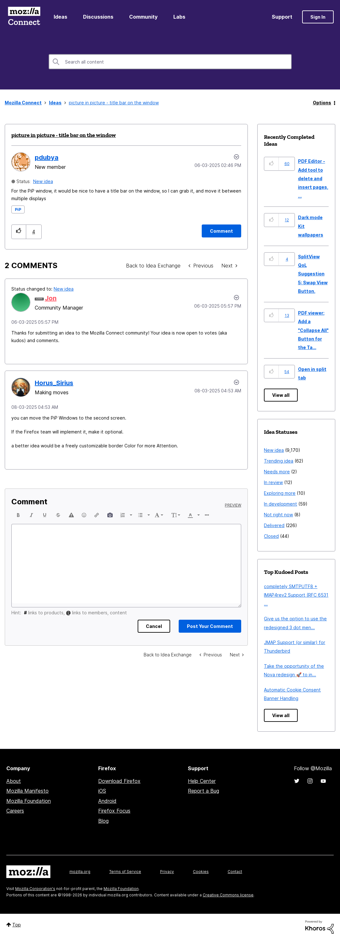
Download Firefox (119, 781)
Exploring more (279, 493)
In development (280, 504)
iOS (102, 791)
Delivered (274, 525)
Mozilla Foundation (28, 801)
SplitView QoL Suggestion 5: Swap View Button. (313, 274)
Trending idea (278, 461)
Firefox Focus (114, 811)
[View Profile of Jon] (51, 298)
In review (273, 482)
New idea (43, 181)
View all (280, 395)
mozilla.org (79, 871)
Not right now (278, 514)
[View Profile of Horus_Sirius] (54, 383)
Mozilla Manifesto (27, 791)
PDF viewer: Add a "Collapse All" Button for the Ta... (313, 330)
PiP (18, 209)
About (13, 781)
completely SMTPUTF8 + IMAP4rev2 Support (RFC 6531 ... (296, 595)
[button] (18, 231)
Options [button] (322, 102)
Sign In (317, 17)
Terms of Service (125, 871)
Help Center (202, 781)
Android (107, 801)
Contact (235, 871)
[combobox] (170, 61)
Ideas (60, 17)
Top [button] (16, 924)
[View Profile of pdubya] (46, 157)
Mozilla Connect (24, 17)
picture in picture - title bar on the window (63, 135)
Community (143, 17)
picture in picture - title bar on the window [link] (114, 102)
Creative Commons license (228, 895)
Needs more (277, 471)
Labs (179, 17)
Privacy (167, 871)
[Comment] (221, 230)
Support (282, 17)
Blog (103, 821)
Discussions (98, 17)
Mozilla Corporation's (35, 888)
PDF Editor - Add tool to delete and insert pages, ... (313, 178)
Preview (233, 505)
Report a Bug (203, 791)
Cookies (201, 871)
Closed (271, 536)
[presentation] (18, 515)
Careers (15, 811)
